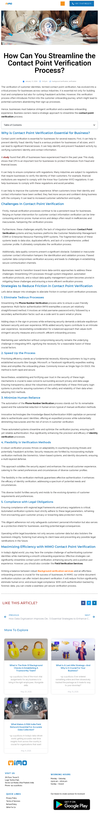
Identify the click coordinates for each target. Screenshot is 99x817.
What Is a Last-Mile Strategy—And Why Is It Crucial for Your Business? (73, 668)
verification (72, 81)
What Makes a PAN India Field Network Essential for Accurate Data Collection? (26, 727)
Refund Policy (11, 804)
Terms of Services (13, 801)
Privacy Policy (11, 798)
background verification (60, 81)
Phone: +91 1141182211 (13, 785)
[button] (63, 3)
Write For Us (11, 807)
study (6, 157)
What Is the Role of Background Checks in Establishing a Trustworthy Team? (26, 668)
